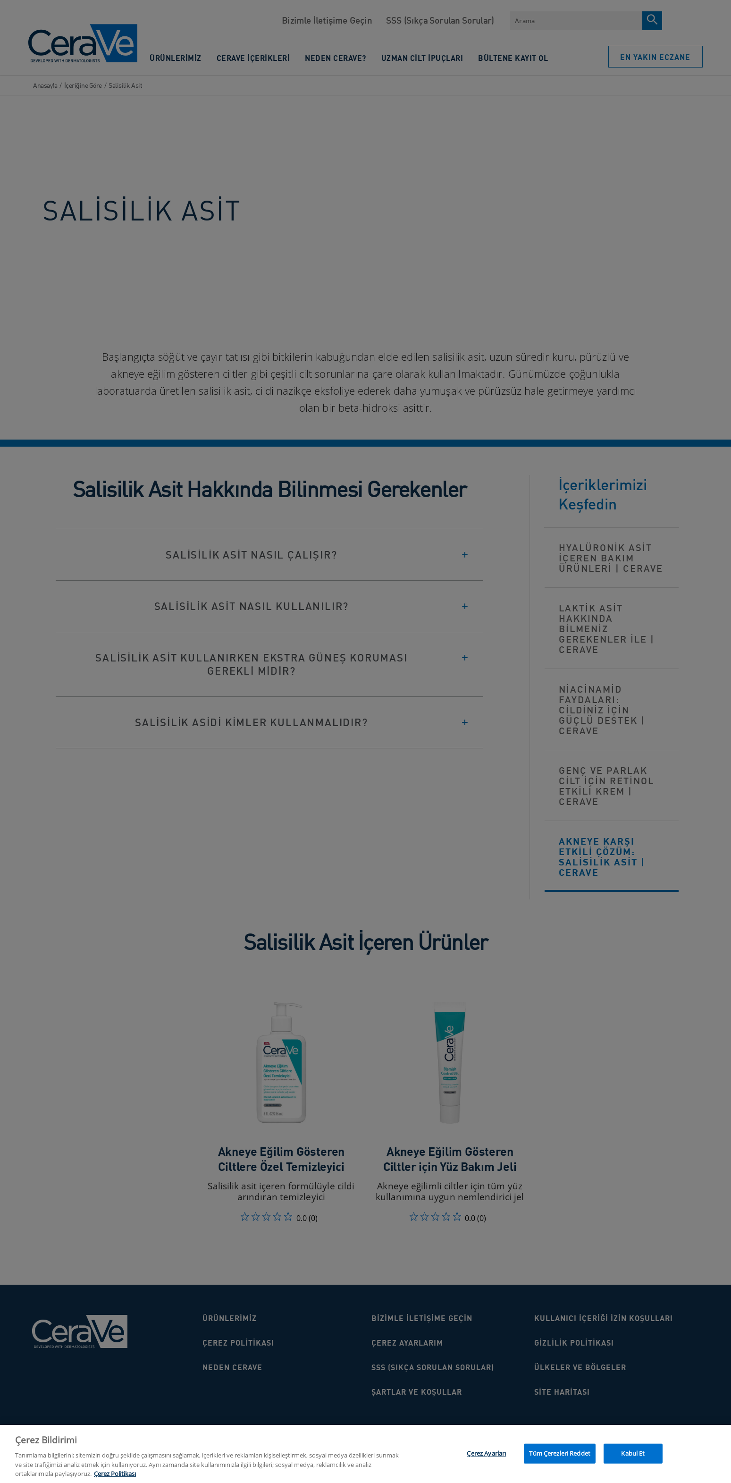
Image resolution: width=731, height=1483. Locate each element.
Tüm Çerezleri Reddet (559, 1457)
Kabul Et (633, 1457)
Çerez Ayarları (486, 1457)
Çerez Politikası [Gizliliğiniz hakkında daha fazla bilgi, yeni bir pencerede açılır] (115, 1478)
